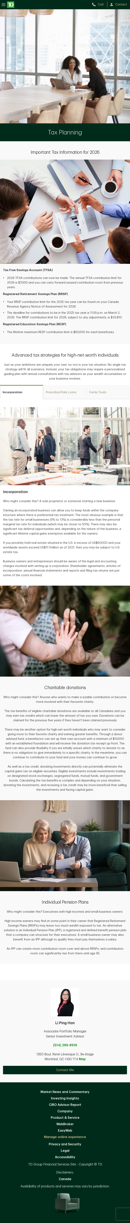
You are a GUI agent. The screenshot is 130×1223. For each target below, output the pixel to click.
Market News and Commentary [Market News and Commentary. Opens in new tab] (65, 1092)
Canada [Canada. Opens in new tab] (65, 1179)
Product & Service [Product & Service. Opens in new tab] (65, 1117)
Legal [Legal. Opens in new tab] (65, 1150)
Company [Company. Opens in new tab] (65, 1111)
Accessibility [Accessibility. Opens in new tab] (65, 1157)
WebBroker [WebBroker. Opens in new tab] (65, 1124)
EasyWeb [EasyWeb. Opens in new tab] (65, 1130)
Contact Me (65, 1070)
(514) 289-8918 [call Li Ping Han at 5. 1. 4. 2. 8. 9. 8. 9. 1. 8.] (65, 1045)
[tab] (21, 392)
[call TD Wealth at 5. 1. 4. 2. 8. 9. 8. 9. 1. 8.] (99, 4)
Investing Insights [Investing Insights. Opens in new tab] (65, 1098)
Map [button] (82, 1059)
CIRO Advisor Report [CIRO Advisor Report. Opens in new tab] (65, 1104)
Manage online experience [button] (65, 1137)
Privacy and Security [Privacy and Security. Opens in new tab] (65, 1144)
